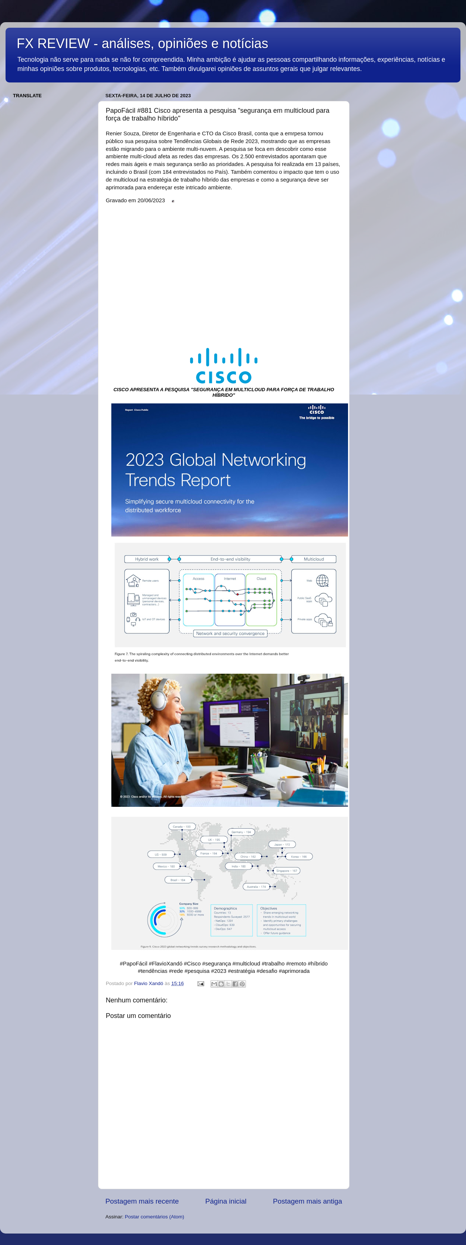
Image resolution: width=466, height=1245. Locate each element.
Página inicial (225, 1201)
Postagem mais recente (142, 1201)
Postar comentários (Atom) (155, 1216)
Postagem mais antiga (307, 1201)
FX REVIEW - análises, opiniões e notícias (142, 43)
